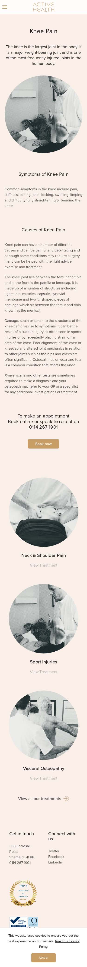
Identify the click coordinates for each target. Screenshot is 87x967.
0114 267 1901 (43, 427)
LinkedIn (55, 862)
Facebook (56, 856)
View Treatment (43, 565)
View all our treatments (43, 798)
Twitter (53, 851)
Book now (43, 444)
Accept (43, 958)
